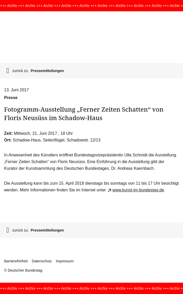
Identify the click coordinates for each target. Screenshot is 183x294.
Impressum (65, 261)
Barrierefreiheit (16, 261)
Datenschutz (42, 261)
